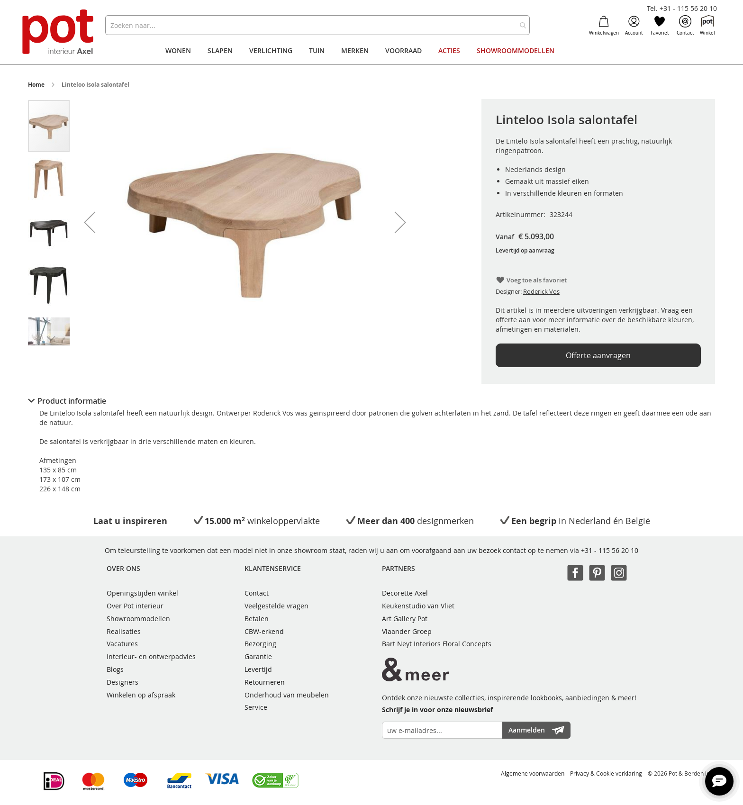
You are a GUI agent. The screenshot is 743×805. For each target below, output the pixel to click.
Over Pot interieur (135, 605)
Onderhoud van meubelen (287, 694)
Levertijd (258, 669)
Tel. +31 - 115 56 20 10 (682, 8)
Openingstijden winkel (142, 592)
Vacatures (122, 643)
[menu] (371, 50)
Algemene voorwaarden (532, 773)
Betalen (257, 618)
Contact (685, 25)
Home (36, 85)
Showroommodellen (138, 618)
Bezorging (260, 643)
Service (256, 707)
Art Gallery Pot (404, 618)
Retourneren (265, 682)
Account (634, 25)
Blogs (115, 669)
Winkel (707, 25)
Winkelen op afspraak (141, 694)
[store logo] (59, 32)
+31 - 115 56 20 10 (609, 550)
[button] (90, 222)
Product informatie (71, 401)
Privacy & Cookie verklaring (606, 773)
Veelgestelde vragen (276, 605)
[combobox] (317, 25)
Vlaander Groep (407, 631)
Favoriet (660, 25)
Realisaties (124, 631)
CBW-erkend (264, 631)
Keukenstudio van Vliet (418, 605)
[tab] (371, 400)
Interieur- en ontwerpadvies (151, 656)
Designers (122, 682)
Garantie (258, 656)
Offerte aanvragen (598, 355)
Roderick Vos (541, 291)
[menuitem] (178, 50)
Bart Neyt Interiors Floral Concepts (436, 643)
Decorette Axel (405, 592)
